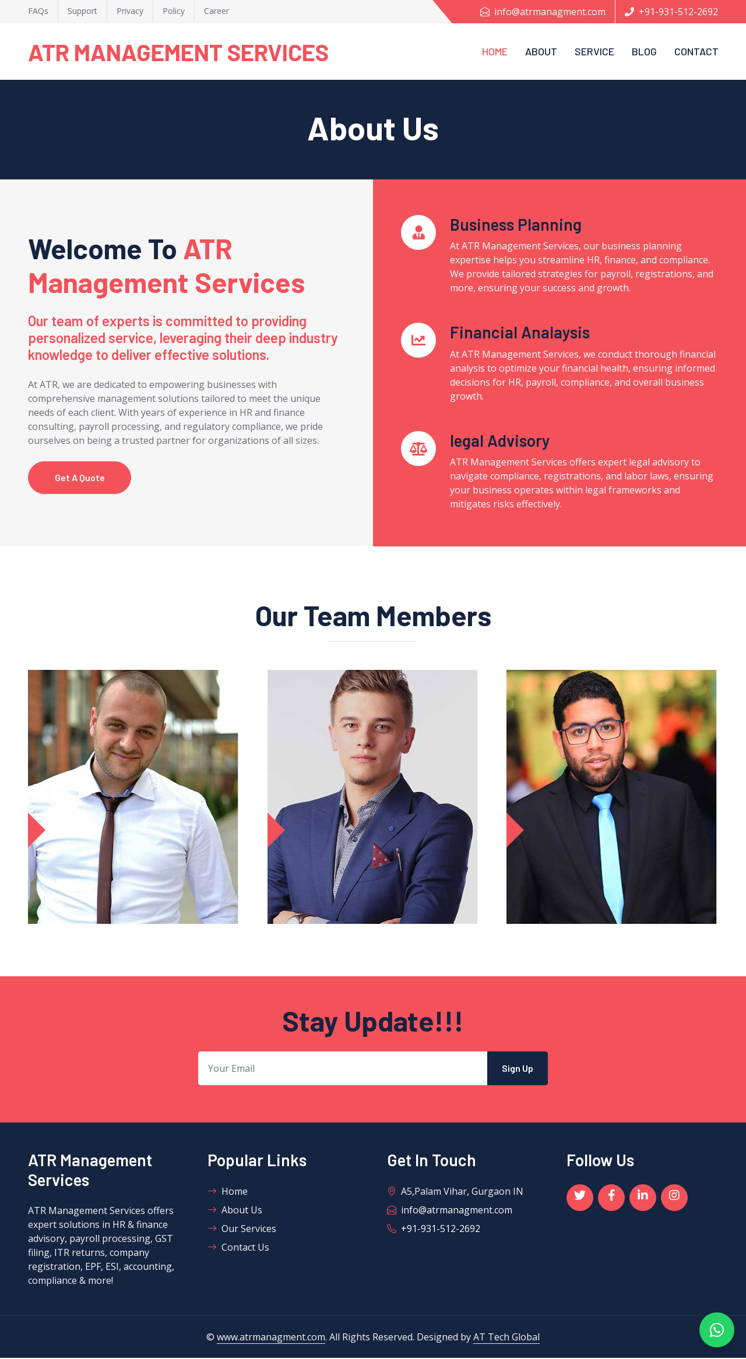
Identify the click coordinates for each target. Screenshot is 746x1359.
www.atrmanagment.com (271, 1338)
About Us (234, 1211)
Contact (696, 51)
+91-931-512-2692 (671, 11)
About (541, 51)
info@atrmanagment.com (543, 11)
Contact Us (238, 1248)
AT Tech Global (506, 1338)
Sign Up (517, 1069)
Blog (644, 51)
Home (495, 51)
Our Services (241, 1229)
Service (594, 51)
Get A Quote (82, 477)
